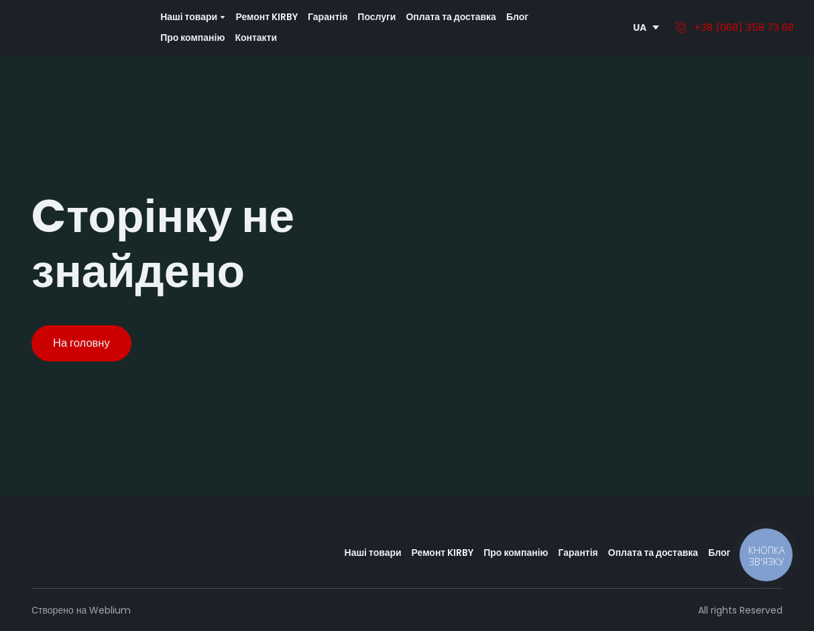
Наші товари (373, 552)
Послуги (376, 16)
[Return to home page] (77, 27)
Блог (517, 16)
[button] (81, 343)
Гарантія (327, 16)
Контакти (256, 37)
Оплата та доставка (451, 16)
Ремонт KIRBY (266, 16)
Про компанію (192, 37)
